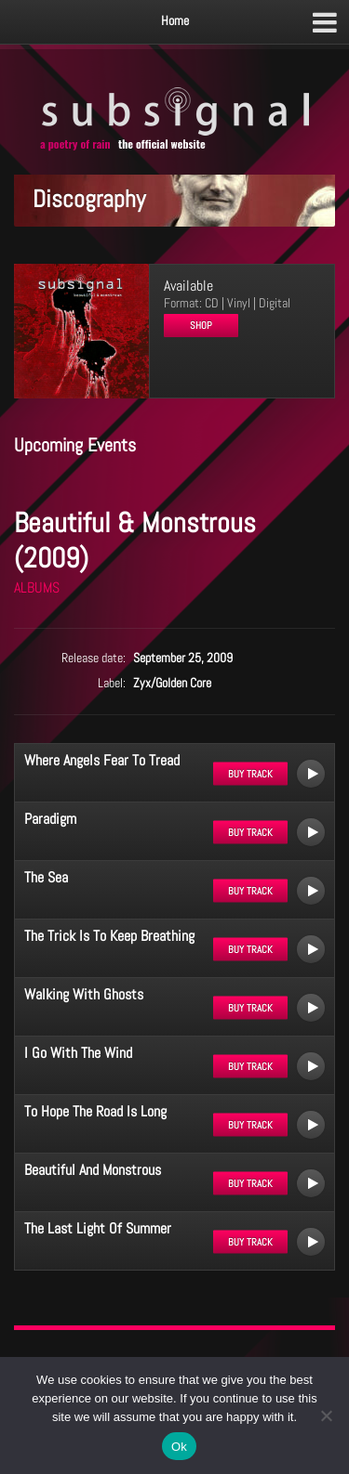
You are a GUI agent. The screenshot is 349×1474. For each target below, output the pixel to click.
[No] (325, 1415)
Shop (201, 325)
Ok (179, 1447)
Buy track (250, 773)
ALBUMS (37, 587)
